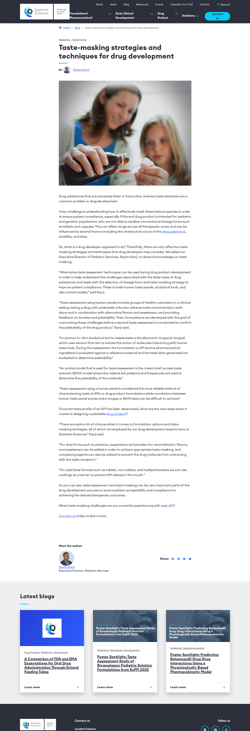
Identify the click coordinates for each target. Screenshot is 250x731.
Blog (126, 4)
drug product (116, 414)
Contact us (67, 516)
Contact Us (217, 16)
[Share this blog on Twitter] (184, 558)
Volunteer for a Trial (181, 4)
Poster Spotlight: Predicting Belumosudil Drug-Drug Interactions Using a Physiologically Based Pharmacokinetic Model (194, 663)
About (99, 4)
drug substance (173, 231)
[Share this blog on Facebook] (173, 558)
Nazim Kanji (81, 70)
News (113, 4)
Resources (142, 4)
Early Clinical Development (134, 15)
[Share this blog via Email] (190, 558)
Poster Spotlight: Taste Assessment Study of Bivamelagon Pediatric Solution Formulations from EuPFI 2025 (124, 663)
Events (159, 4)
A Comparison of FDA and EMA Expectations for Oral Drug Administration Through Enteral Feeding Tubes (51, 665)
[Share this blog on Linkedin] (179, 558)
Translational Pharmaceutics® (91, 15)
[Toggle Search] (223, 4)
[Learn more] (52, 687)
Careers (204, 4)
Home (66, 28)
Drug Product (168, 15)
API (171, 505)
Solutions (190, 15)
